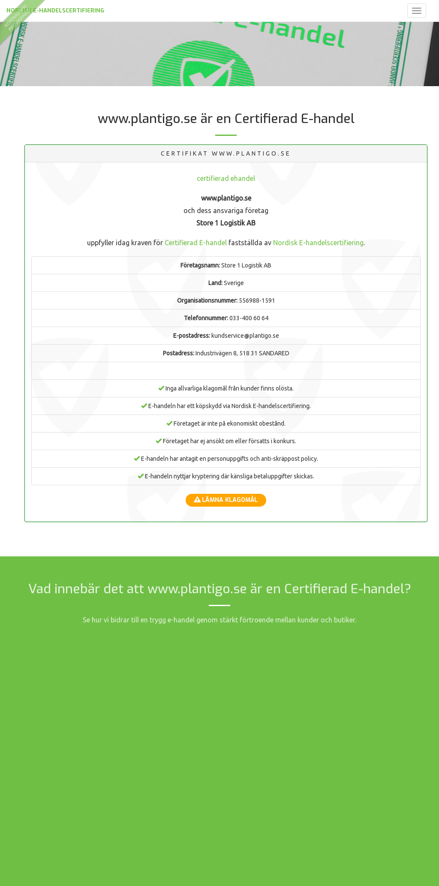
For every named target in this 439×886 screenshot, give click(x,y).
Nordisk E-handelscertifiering (55, 10)
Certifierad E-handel (196, 242)
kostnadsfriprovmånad (17, 17)
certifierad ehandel (226, 178)
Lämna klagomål (226, 500)
